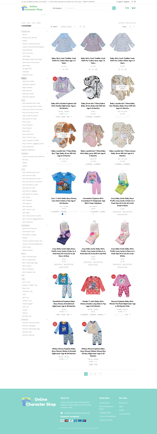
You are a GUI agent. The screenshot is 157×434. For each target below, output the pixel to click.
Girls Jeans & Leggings (29, 191)
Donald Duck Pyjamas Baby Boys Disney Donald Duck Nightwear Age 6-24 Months (63, 303)
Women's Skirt (27, 332)
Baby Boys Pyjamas (28, 84)
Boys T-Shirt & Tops (29, 137)
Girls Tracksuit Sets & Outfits (31, 216)
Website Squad (93, 428)
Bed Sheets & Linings (29, 235)
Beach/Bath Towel (28, 232)
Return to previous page (127, 23)
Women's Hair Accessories (31, 323)
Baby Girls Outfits (28, 94)
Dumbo (66, 111)
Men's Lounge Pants (29, 260)
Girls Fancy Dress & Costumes (32, 182)
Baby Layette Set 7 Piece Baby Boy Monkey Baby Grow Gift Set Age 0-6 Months (122, 105)
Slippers (24, 166)
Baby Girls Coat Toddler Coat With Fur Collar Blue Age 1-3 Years (64, 60)
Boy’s (27, 15)
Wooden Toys (27, 316)
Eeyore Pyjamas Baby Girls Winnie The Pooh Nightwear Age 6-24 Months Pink (122, 303)
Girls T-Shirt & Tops (28, 209)
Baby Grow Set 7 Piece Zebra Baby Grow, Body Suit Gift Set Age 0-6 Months (93, 105)
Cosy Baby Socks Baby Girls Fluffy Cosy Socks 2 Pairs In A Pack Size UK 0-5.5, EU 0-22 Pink (93, 251)
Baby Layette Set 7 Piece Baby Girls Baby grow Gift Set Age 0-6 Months (93, 153)
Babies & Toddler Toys (29, 285)
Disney (60, 111)
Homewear (78, 15)
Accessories (92, 15)
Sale (131, 15)
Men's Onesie (26, 266)
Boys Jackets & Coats (29, 119)
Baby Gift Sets (27, 91)
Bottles (24, 41)
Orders (121, 410)
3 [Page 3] (95, 374)
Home (23, 23)
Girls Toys (25, 297)
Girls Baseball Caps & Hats (31, 172)
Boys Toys (25, 288)
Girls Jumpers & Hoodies (30, 194)
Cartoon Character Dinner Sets (32, 241)
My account (123, 403)
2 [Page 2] (90, 374)
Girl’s (35, 15)
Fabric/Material (27, 50)
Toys (103, 15)
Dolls (24, 294)
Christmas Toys (27, 291)
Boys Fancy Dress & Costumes (32, 109)
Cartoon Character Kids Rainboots (33, 156)
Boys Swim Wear (27, 134)
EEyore (125, 309)
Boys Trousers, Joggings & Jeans (33, 143)
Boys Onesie (26, 122)
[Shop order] (67, 26)
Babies (44, 15)
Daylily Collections (117, 15)
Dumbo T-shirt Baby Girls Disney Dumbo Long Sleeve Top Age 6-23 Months (93, 303)
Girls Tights (26, 213)
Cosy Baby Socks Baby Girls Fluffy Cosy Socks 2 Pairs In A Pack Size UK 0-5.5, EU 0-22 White (122, 252)
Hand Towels (26, 247)
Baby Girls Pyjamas (28, 97)
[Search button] (114, 8)
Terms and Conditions (108, 416)
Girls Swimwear (27, 206)
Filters (54, 27)
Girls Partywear (27, 200)
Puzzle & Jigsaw (27, 304)
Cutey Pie (93, 159)
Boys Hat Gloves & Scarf (30, 112)
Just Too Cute (122, 111)
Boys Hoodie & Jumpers (30, 116)
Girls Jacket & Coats (28, 188)
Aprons (24, 34)
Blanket (24, 238)
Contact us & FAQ (106, 420)
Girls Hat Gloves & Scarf (30, 185)
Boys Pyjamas (27, 128)
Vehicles (25, 313)
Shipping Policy (105, 413)
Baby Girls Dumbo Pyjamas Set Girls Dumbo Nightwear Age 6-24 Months (63, 105)
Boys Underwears (28, 147)
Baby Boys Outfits (28, 81)
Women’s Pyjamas (28, 335)
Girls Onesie (26, 197)
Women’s (24, 319)
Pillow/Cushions (27, 250)
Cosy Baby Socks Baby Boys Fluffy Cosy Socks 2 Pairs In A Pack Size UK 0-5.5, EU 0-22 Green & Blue (122, 202)
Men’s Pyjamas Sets (28, 272)
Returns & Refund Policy (106, 407)
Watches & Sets (27, 75)
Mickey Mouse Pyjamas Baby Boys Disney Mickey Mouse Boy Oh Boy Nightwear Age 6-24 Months (93, 352)
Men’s (23, 253)
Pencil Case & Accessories (30, 62)
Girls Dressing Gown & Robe (31, 178)
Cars (60, 206)
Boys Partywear (27, 125)
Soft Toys (25, 307)
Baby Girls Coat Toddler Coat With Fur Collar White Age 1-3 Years (122, 60)
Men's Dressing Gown (29, 257)
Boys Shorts (26, 131)
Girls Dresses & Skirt (29, 175)
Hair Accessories (27, 53)
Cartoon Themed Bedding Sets (32, 244)
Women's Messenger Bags (31, 329)
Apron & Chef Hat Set (29, 228)
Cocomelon (93, 206)
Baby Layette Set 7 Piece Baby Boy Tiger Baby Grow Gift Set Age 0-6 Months (63, 153)
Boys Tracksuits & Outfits (30, 140)
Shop (28, 23)
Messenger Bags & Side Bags (32, 59)
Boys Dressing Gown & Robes (32, 106)
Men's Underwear (28, 269)
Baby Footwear (27, 87)
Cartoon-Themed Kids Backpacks (33, 47)
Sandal (24, 163)
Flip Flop (25, 160)
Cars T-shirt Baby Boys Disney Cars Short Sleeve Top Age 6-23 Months (64, 200)
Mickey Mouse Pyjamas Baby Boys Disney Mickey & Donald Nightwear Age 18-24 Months (64, 351)
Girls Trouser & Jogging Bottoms (33, 219)
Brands (78, 19)
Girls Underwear (27, 222)
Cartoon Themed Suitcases (31, 44)
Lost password (124, 414)
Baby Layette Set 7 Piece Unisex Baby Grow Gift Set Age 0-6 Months (122, 153)
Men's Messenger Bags (30, 263)
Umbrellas (25, 72)
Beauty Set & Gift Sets (29, 38)
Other (93, 111)
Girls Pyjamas (26, 203)
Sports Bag (26, 65)
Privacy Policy (104, 403)
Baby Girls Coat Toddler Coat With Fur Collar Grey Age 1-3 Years (93, 60)
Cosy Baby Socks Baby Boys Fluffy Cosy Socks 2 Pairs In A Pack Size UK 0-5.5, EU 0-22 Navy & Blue (64, 252)
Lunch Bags (26, 56)
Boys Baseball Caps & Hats (31, 103)
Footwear (65, 15)
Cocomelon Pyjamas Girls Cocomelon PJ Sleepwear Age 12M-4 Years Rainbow (93, 200)
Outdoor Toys (27, 301)
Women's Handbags (28, 326)
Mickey (66, 357)
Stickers (24, 310)
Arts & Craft (26, 282)
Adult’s (54, 15)
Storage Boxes (27, 69)
